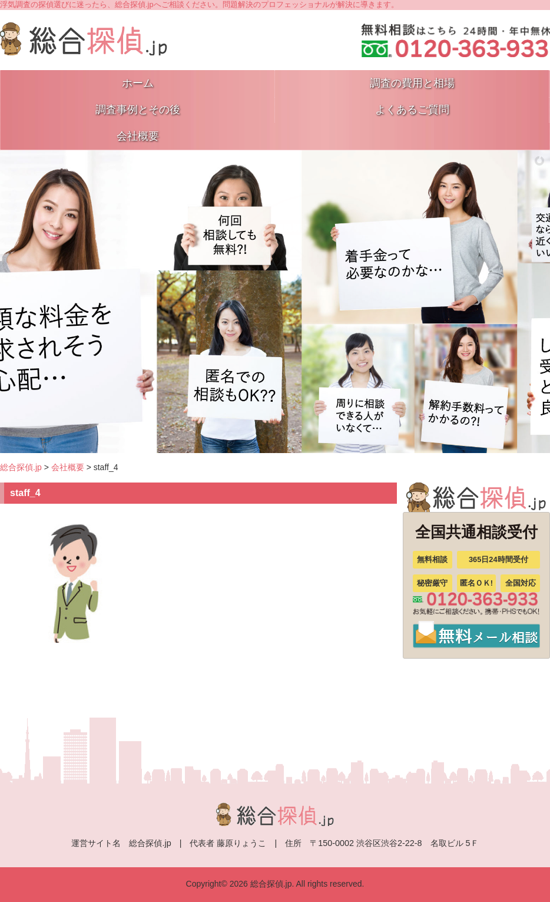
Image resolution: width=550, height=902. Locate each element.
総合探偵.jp (21, 467)
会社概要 (67, 467)
